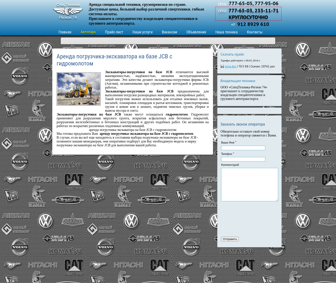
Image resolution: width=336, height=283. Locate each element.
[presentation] (238, 224)
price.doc (230, 66)
